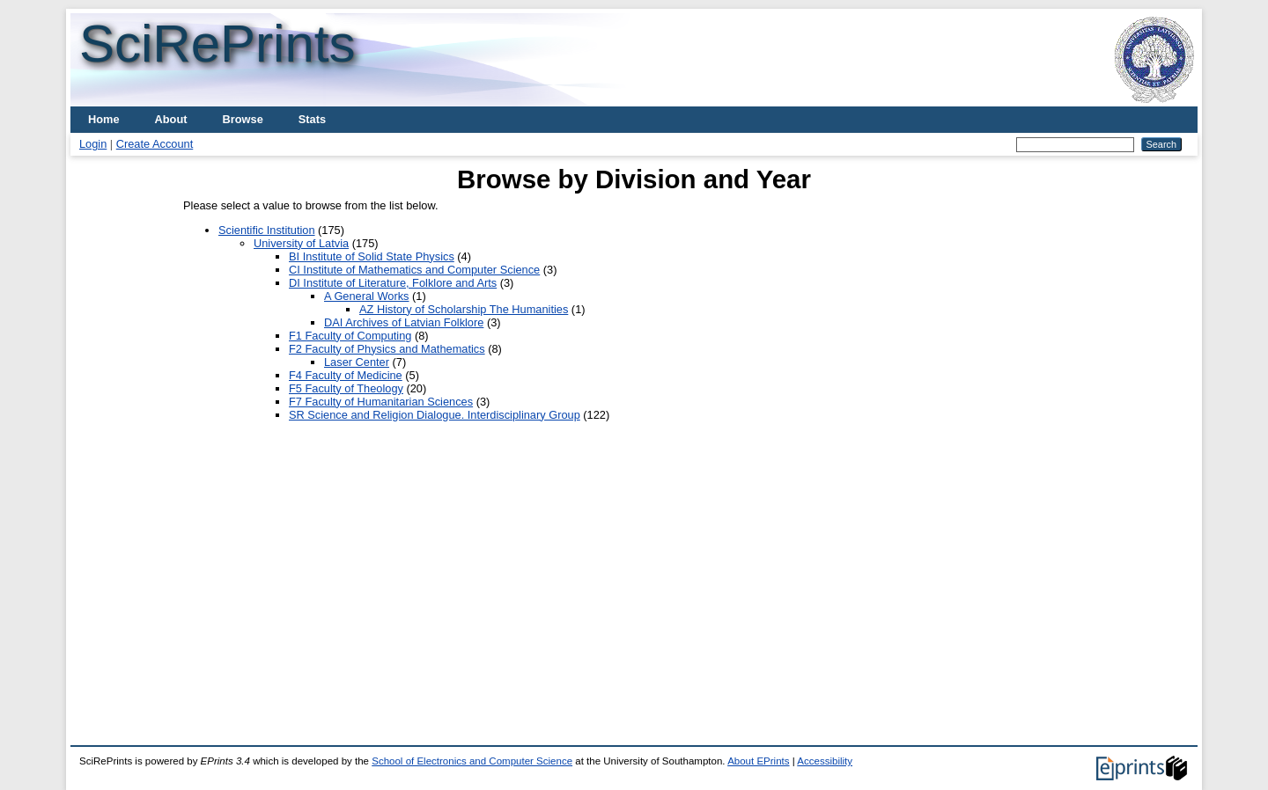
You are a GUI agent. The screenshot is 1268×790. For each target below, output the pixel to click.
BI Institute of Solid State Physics (371, 256)
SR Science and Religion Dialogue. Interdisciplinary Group (434, 414)
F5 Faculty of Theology (346, 388)
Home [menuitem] (104, 119)
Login (93, 143)
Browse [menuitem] (243, 119)
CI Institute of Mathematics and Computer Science (414, 269)
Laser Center (356, 362)
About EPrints (758, 761)
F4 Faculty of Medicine (345, 375)
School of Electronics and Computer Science (472, 761)
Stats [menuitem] (312, 119)
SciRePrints (217, 43)
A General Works (366, 296)
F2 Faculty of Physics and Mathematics (387, 348)
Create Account (155, 143)
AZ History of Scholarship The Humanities (463, 309)
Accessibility (824, 761)
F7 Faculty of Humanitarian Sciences (381, 401)
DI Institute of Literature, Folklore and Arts (393, 282)
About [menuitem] (171, 119)
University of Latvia (301, 243)
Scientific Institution (266, 230)
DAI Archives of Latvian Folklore (403, 322)
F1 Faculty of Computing (350, 335)
